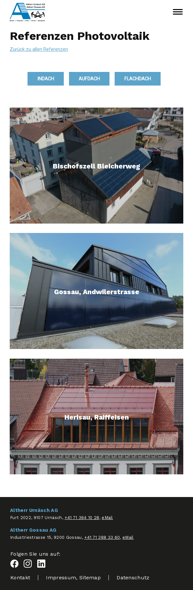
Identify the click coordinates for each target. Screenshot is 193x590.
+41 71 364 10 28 (81, 517)
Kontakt (20, 577)
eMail (107, 517)
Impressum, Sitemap (73, 577)
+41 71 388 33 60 (102, 537)
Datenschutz (133, 577)
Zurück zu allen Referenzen (39, 49)
